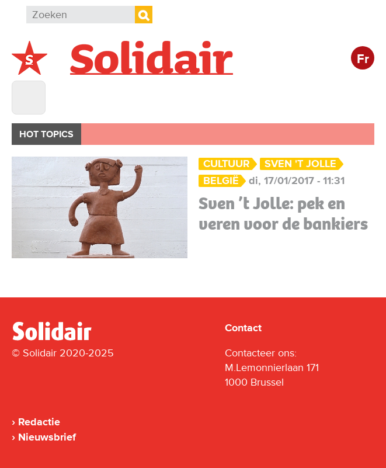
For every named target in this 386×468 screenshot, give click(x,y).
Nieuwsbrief (47, 437)
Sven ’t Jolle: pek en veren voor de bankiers (283, 213)
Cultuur (226, 164)
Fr (363, 59)
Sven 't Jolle (300, 164)
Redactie (39, 421)
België (221, 181)
